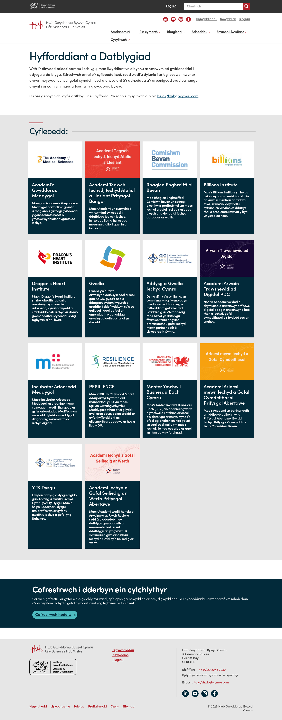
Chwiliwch (246, 6)
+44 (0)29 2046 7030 (211, 666)
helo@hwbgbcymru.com (177, 92)
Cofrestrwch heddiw (53, 610)
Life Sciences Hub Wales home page (62, 25)
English (171, 6)
